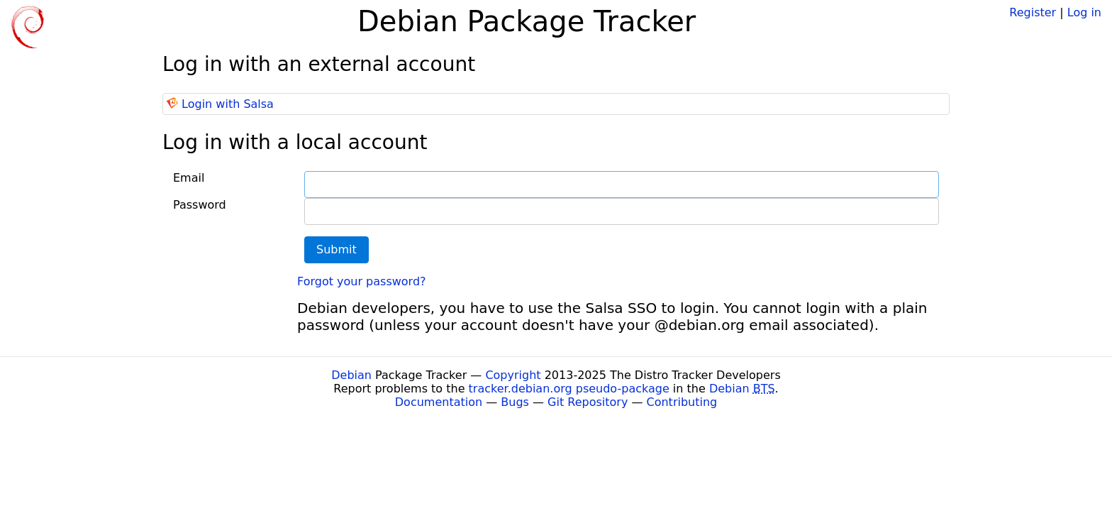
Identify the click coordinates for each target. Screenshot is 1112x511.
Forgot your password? (361, 281)
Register (1032, 12)
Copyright (512, 375)
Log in (1084, 12)
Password (199, 204)
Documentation (438, 402)
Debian (351, 375)
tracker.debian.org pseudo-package (569, 388)
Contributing (682, 402)
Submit (336, 249)
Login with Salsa (228, 104)
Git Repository (587, 402)
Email (188, 178)
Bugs (515, 402)
